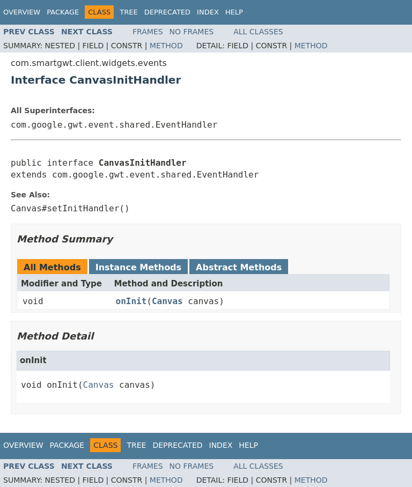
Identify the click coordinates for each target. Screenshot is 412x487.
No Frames (192, 31)
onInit (131, 301)
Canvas (167, 301)
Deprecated (167, 12)
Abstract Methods (239, 267)
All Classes (258, 31)
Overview (21, 12)
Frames (148, 31)
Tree (128, 12)
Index (208, 12)
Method (166, 45)
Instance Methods (138, 267)
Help (234, 12)
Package (63, 12)
